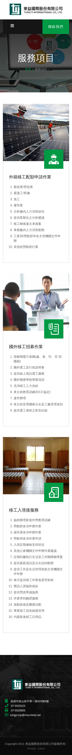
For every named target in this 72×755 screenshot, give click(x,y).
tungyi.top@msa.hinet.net (25, 715)
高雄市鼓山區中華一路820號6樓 (30, 701)
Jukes (41, 748)
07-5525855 (17, 710)
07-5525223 (17, 705)
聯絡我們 (55, 27)
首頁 (28, 69)
